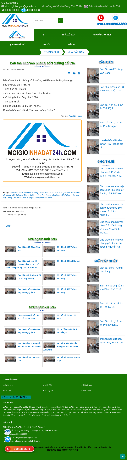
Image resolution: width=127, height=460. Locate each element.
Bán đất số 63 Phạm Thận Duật (61, 359)
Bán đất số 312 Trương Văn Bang (60, 277)
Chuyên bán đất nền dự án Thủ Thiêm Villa (22, 317)
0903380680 (11, 2)
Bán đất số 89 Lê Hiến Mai (61, 263)
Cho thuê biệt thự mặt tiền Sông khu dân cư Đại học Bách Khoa (112, 190)
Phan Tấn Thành (75, 116)
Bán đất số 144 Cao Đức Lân (22, 359)
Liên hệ (72, 44)
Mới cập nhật (105, 261)
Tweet (8, 225)
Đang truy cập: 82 (10, 397)
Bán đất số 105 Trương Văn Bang (60, 249)
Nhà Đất (48, 385)
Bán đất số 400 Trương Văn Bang (60, 291)
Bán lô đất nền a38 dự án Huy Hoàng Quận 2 (22, 291)
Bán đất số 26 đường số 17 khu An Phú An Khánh (22, 345)
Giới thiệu (8, 385)
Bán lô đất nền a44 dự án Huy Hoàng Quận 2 (22, 331)
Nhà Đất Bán (68, 34)
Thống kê (49, 390)
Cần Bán (106, 62)
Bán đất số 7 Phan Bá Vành (59, 317)
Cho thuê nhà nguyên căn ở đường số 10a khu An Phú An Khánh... (111, 209)
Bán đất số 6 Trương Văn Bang (111, 71)
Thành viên (87, 385)
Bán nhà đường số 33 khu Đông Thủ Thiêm (112, 89)
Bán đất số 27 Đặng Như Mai (22, 249)
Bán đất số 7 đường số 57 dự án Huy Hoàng (23, 277)
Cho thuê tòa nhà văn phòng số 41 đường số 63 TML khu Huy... (111, 172)
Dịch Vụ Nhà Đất (17, 44)
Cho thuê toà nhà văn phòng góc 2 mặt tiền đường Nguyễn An (111, 243)
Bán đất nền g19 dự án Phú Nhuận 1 (111, 124)
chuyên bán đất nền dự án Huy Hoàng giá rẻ (111, 144)
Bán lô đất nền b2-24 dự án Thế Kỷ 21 (60, 331)
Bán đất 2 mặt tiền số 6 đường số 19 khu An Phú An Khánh (61, 346)
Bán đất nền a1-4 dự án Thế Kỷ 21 (111, 106)
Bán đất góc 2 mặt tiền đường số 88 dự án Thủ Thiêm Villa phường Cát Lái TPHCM (22, 264)
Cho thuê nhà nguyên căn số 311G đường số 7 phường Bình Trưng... (111, 227)
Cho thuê (105, 161)
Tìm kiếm (87, 390)
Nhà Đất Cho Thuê (102, 34)
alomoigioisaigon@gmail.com (21, 6)
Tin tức (47, 44)
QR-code (25, 397)
